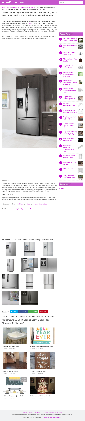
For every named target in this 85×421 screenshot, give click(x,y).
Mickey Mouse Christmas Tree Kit (40, 396)
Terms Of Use (44, 412)
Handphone (20, 204)
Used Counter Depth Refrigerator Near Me (19, 209)
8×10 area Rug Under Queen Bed (13, 396)
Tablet (28, 204)
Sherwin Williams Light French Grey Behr (68, 126)
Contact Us (31, 412)
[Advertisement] (29, 54)
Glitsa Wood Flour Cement (10, 371)
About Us (51, 412)
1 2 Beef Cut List (68, 169)
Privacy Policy (58, 412)
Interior (21, 2)
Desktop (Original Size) (40, 204)
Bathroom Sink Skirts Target (11, 346)
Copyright (37, 412)
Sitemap (25, 412)
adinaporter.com (47, 417)
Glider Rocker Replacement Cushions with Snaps (70, 82)
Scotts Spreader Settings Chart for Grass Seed (68, 74)
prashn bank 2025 (57, 417)
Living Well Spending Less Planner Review (43, 346)
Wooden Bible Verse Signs (38, 371)
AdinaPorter (9, 2)
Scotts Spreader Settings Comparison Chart (69, 91)
